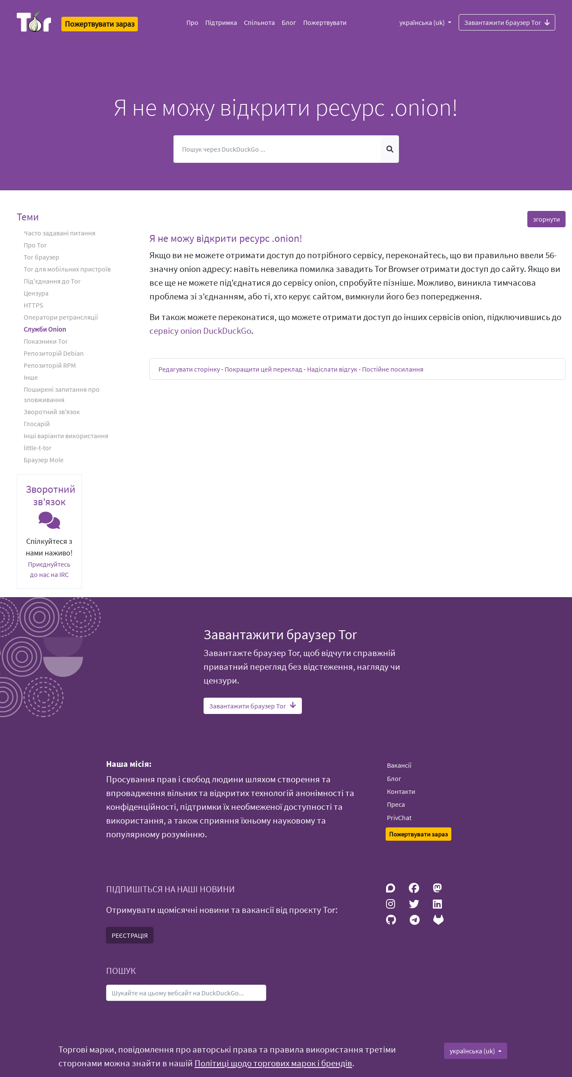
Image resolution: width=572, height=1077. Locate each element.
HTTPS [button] (33, 305)
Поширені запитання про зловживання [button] (62, 394)
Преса (396, 804)
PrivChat (399, 817)
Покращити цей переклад (263, 369)
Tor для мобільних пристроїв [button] (67, 269)
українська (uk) (422, 22)
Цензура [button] (36, 293)
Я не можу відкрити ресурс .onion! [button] (225, 238)
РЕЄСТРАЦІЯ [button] (130, 935)
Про (192, 22)
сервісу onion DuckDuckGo (200, 330)
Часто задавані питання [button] (59, 233)
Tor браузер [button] (41, 257)
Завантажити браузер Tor (507, 22)
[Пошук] (277, 149)
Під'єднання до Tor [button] (52, 281)
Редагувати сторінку (189, 369)
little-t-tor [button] (38, 447)
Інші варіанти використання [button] (66, 435)
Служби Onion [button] (45, 329)
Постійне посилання (392, 369)
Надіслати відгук (332, 369)
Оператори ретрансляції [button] (61, 317)
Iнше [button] (31, 377)
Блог (289, 22)
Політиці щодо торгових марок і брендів (273, 1063)
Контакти (401, 791)
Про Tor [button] (35, 245)
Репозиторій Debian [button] (54, 353)
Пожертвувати (325, 22)
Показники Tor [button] (46, 341)
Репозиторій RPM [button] (50, 365)
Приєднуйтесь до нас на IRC (49, 569)
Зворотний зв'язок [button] (52, 411)
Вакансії (399, 765)
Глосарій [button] (37, 423)
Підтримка (221, 22)
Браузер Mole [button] (44, 459)
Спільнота (259, 22)
